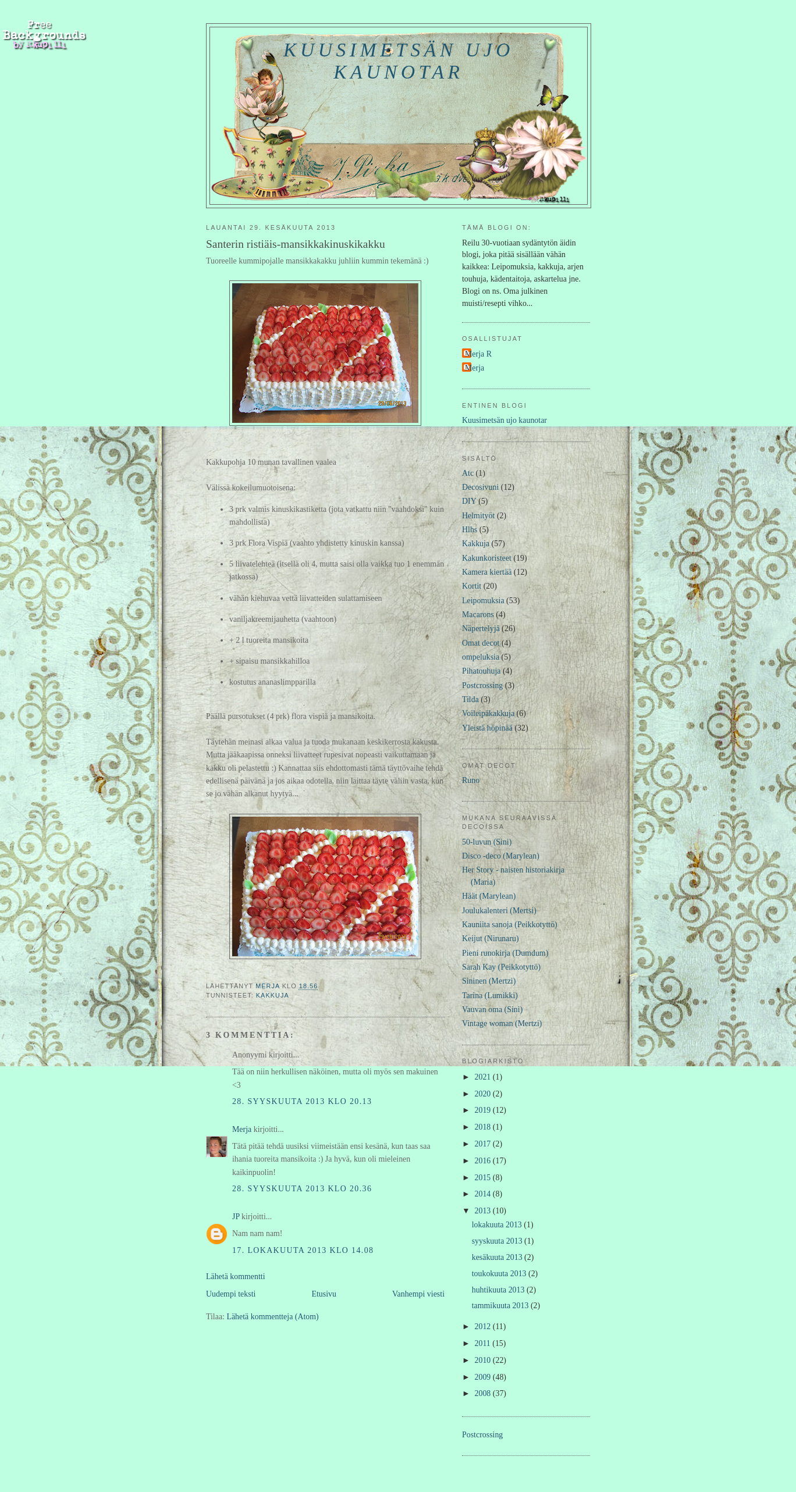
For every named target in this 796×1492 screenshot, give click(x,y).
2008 (484, 1393)
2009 (484, 1377)
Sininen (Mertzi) (489, 981)
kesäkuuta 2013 (498, 1257)
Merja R (478, 354)
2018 (484, 1127)
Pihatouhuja (481, 671)
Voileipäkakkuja (488, 713)
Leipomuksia (483, 600)
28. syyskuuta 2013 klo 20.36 (302, 1188)
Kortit (471, 586)
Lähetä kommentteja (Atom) (272, 1316)
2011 (484, 1343)
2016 (484, 1160)
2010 (484, 1360)
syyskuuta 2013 (498, 1241)
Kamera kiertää (486, 572)
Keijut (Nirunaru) (490, 938)
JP (236, 1216)
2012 (484, 1326)
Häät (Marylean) (489, 896)
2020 (484, 1093)
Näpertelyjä (481, 628)
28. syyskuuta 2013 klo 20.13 (302, 1101)
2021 (484, 1077)
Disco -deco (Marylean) (500, 856)
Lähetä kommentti (235, 1276)
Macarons (478, 614)
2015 (484, 1177)
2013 (484, 1210)
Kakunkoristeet (486, 558)
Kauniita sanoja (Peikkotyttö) (509, 924)
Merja (241, 1129)
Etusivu (323, 1294)
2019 (484, 1110)
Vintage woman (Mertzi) (502, 1023)
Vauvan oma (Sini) (492, 1009)
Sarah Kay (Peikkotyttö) (501, 967)
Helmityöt (478, 515)
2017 (484, 1144)
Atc (468, 473)
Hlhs (469, 529)
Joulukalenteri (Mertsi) (499, 910)
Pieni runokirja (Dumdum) (505, 953)
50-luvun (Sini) (486, 842)
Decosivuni (480, 487)
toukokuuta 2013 (500, 1273)
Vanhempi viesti (418, 1294)
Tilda (470, 699)
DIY (469, 501)
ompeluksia (480, 657)
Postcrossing (482, 685)
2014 (484, 1194)
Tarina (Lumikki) (490, 995)
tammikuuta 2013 (501, 1305)
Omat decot (481, 643)
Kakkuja (272, 995)
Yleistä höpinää (487, 728)
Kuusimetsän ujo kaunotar (398, 61)
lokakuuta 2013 (498, 1224)
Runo (470, 780)
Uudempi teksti (230, 1294)
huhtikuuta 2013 (499, 1290)
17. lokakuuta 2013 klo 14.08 (303, 1250)
